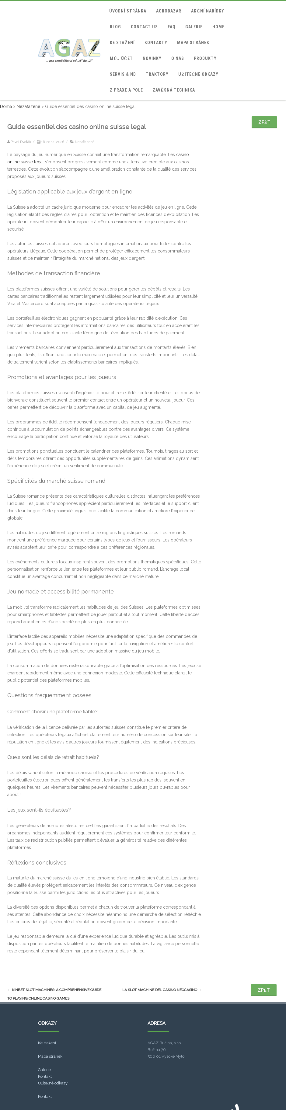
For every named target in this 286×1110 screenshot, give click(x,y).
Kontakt (45, 1076)
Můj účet (121, 58)
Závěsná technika (174, 90)
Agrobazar (168, 11)
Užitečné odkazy (198, 74)
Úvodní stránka (127, 11)
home (218, 26)
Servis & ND (123, 74)
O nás (177, 58)
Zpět (264, 122)
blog (115, 26)
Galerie (194, 26)
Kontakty (156, 42)
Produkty (205, 58)
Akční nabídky (207, 11)
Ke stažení (122, 42)
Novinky (152, 58)
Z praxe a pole (126, 90)
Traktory (157, 74)
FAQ (172, 26)
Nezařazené (84, 142)
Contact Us (144, 26)
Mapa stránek (193, 42)
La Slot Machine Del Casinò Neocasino (162, 990)
